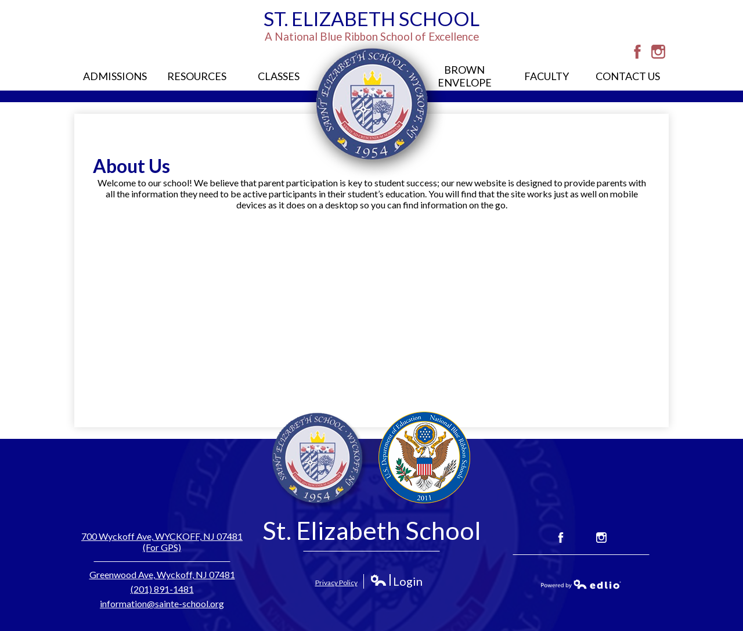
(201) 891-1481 (162, 588)
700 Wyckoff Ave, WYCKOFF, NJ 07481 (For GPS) (162, 542)
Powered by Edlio (581, 584)
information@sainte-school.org (162, 603)
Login (396, 581)
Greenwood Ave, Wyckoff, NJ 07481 (162, 574)
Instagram (658, 52)
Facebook (637, 52)
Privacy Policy (336, 582)
